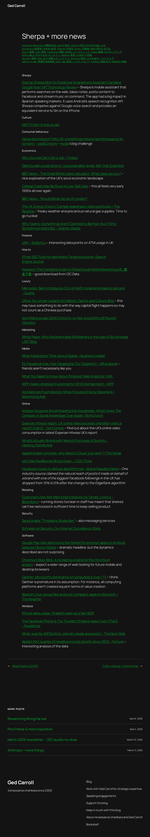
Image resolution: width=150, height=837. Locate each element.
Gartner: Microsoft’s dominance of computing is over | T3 (64, 577)
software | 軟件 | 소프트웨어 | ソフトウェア (92, 58)
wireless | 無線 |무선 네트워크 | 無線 (108, 61)
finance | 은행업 (65, 48)
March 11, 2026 (135, 750)
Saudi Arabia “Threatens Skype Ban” (48, 520)
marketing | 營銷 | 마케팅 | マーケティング (68, 51)
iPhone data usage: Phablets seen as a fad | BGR (58, 613)
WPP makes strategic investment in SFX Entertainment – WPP (68, 384)
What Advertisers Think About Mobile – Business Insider (63, 355)
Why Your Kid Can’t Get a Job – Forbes (50, 157)
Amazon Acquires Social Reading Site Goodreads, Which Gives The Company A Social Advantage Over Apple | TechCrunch (71, 413)
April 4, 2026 (136, 729)
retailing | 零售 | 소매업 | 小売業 (76, 55)
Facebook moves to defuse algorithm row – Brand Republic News (70, 468)
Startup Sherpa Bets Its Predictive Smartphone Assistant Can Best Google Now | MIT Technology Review (71, 84)
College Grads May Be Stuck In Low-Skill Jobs (55, 186)
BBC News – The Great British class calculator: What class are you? (71, 173)
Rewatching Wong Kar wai (27, 719)
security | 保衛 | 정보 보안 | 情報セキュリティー (45, 58)
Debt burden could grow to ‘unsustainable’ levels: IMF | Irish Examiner (73, 165)
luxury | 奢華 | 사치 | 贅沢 (34, 51)
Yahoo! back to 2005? (25, 666)
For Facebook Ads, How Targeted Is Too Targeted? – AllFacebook (70, 363)
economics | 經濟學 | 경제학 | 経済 (39, 48)
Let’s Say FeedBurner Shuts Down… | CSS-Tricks (57, 461)
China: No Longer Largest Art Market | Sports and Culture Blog (68, 300)
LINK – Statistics (34, 242)
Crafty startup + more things (120, 666)
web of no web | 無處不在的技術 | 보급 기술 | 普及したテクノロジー (56, 61)
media (64, 143)
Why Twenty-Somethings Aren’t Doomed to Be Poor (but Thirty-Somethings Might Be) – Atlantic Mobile (69, 226)
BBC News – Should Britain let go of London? (55, 198)
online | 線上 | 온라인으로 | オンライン (41, 55)
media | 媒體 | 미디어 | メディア (106, 51)
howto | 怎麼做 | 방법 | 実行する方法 (92, 48)
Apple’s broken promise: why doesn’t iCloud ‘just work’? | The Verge (71, 453)
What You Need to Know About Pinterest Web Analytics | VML (67, 376)
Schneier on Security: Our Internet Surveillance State (61, 528)
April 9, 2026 (136, 718)
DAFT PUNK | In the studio (41, 124)
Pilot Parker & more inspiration (30, 729)
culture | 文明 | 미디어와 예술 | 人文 (87, 45)
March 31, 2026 (135, 739)
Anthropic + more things (26, 750)
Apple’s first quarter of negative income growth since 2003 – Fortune (73, 641)
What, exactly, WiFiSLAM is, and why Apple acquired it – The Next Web (73, 633)
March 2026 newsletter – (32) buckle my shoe (42, 740)
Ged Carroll (16, 5)
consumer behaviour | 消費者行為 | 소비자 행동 (45, 45)
